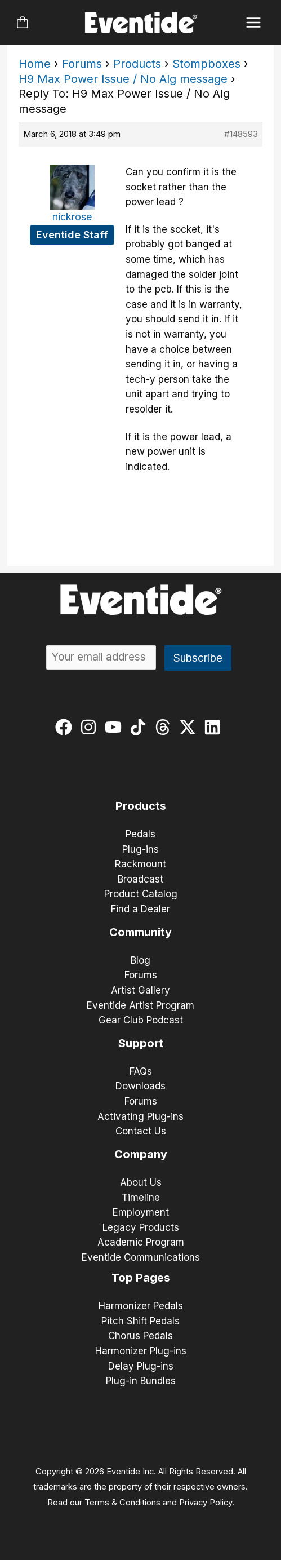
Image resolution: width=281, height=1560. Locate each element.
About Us (141, 1182)
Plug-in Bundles (141, 1380)
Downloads (140, 1086)
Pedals (140, 834)
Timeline (141, 1197)
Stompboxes (206, 63)
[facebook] (66, 727)
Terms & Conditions (122, 1502)
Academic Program (140, 1242)
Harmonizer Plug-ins (140, 1351)
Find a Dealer (140, 909)
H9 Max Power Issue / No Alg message (123, 79)
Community (140, 932)
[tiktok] (140, 727)
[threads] (165, 727)
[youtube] (116, 727)
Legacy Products (140, 1227)
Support (140, 1043)
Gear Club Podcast (141, 1020)
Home (35, 63)
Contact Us (140, 1131)
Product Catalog (140, 893)
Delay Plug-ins (140, 1366)
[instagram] (91, 727)
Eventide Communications (141, 1257)
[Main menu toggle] (253, 22)
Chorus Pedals (140, 1335)
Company (140, 1154)
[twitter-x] (190, 727)
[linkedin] (215, 727)
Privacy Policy (205, 1502)
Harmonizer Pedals (141, 1305)
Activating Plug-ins (140, 1116)
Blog (140, 960)
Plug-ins (140, 849)
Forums (82, 63)
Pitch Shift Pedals (140, 1321)
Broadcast (140, 879)
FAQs (141, 1071)
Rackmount (140, 864)
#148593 (241, 133)
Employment (141, 1212)
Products (137, 63)
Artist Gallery (140, 990)
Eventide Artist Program (140, 1005)
